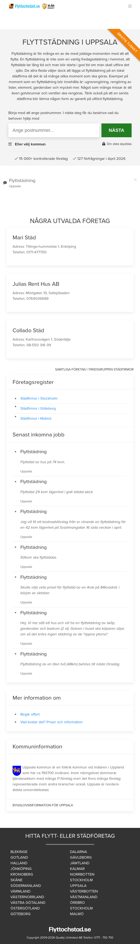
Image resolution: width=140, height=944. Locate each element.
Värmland (20, 891)
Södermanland (25, 885)
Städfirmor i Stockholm (39, 398)
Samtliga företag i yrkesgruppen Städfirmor (94, 369)
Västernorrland (27, 897)
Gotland (19, 857)
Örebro (77, 902)
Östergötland (25, 908)
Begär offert (30, 714)
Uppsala (78, 885)
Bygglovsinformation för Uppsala (43, 805)
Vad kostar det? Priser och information (51, 722)
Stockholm (81, 880)
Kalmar (77, 868)
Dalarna (78, 851)
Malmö (77, 914)
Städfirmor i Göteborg (38, 408)
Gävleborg (81, 857)
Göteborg (20, 914)
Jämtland (79, 863)
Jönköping (21, 868)
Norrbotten (82, 874)
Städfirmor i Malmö (35, 418)
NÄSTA (116, 130)
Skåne (16, 880)
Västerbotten (84, 891)
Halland (18, 863)
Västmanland (83, 897)
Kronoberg (21, 874)
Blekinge (18, 851)
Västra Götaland (27, 902)
